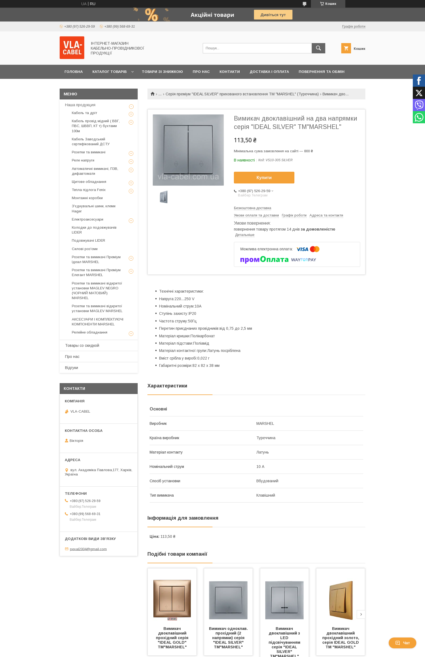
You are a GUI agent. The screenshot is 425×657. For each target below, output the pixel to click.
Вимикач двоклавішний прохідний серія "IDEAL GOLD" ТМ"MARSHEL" (172, 637)
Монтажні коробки (87, 198)
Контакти (230, 72)
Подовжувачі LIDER (88, 240)
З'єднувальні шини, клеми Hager (93, 208)
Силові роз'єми (85, 249)
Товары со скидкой (82, 345)
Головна (74, 72)
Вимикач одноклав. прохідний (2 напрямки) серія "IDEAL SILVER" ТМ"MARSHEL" (229, 637)
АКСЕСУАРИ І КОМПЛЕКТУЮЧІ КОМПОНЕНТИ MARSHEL (97, 321)
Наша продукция (80, 105)
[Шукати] (318, 48)
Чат (402, 642)
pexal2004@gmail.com (88, 549)
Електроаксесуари (87, 219)
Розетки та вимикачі (88, 152)
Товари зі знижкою (162, 72)
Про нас (201, 72)
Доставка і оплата (269, 72)
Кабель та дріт (84, 113)
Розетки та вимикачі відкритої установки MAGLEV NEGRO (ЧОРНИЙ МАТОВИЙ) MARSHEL (97, 290)
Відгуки (71, 367)
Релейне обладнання (89, 332)
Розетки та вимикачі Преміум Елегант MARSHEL (96, 272)
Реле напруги (83, 160)
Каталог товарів (109, 72)
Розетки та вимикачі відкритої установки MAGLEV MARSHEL (97, 308)
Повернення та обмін (321, 72)
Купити (264, 177)
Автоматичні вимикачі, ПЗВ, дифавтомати (95, 171)
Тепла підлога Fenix (89, 190)
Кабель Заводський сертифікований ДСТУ (91, 141)
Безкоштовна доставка (252, 208)
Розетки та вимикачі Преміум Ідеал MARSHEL (96, 259)
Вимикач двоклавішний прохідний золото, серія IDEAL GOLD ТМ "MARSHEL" (341, 637)
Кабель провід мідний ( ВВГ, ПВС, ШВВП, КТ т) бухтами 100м (96, 126)
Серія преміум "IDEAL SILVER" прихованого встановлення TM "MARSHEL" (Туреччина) (242, 94)
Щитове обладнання (89, 182)
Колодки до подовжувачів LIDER (94, 229)
